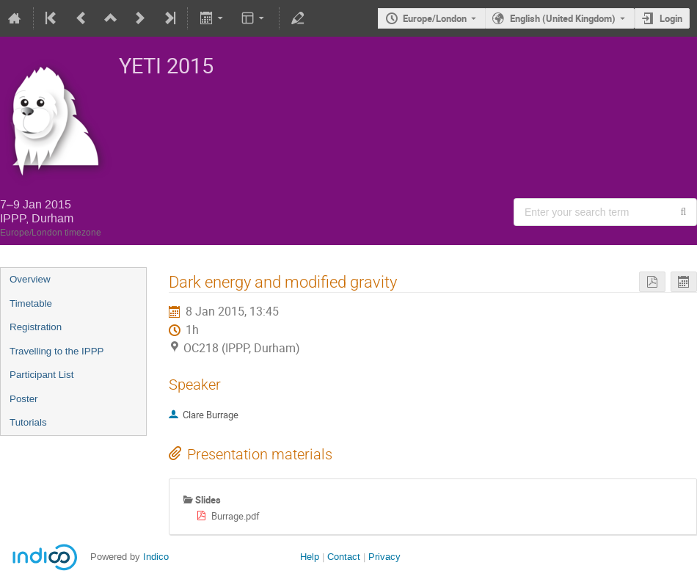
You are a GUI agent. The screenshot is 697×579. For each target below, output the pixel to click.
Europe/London (435, 18)
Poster (24, 398)
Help (309, 556)
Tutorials (28, 422)
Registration (36, 326)
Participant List (41, 374)
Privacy (384, 556)
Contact (343, 556)
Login (671, 18)
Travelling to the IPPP (56, 351)
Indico (156, 556)
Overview (30, 279)
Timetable (31, 303)
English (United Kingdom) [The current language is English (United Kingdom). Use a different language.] (563, 18)
